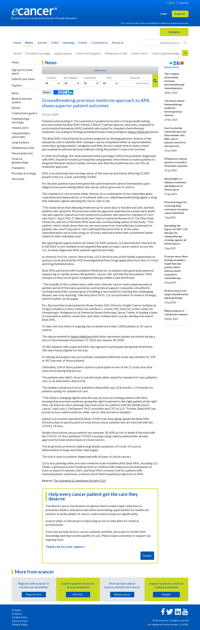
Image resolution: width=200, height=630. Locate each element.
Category (51, 77)
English (170, 2)
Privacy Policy (20, 624)
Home (17, 42)
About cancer (122, 594)
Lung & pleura (63, 53)
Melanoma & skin (116, 53)
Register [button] (180, 13)
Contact (17, 610)
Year (109, 77)
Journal (42, 42)
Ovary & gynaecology (166, 53)
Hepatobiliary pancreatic (21, 134)
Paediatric (18, 167)
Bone (15, 93)
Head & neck (139, 53)
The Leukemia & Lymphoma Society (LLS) (79, 480)
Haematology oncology (21, 120)
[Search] (185, 42)
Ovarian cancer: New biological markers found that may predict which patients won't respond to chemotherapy (176, 267)
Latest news (100, 70)
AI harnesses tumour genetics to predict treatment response (175, 162)
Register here (34, 594)
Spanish (183, 2)
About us (118, 42)
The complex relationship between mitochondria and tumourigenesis (174, 81)
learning (68, 42)
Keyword (135, 77)
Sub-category (71, 77)
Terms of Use (20, 620)
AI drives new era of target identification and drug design (176, 294)
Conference (90, 77)
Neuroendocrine (22, 153)
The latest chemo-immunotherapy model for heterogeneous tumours (174, 108)
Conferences (99, 42)
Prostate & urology (38, 53)
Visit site (78, 594)
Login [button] (163, 13)
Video (55, 42)
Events (82, 42)
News (29, 42)
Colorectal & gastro (88, 53)
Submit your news (23, 79)
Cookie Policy (20, 617)
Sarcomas (18, 178)
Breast (17, 53)
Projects (17, 613)
